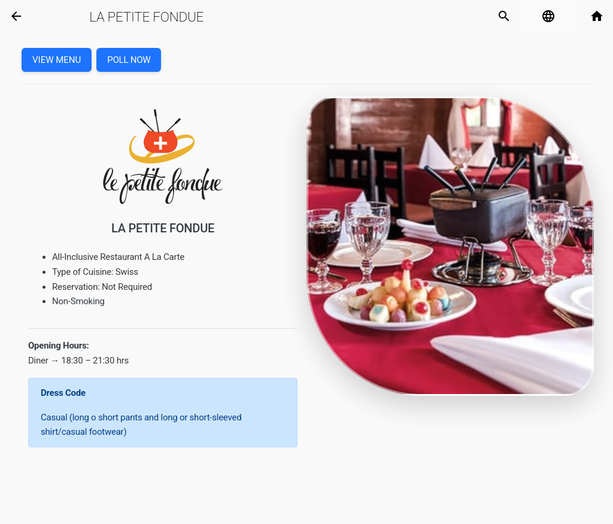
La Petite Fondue (146, 17)
